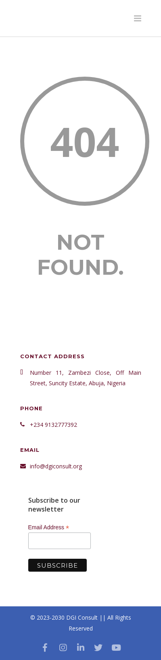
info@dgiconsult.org (56, 466)
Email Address (48, 527)
